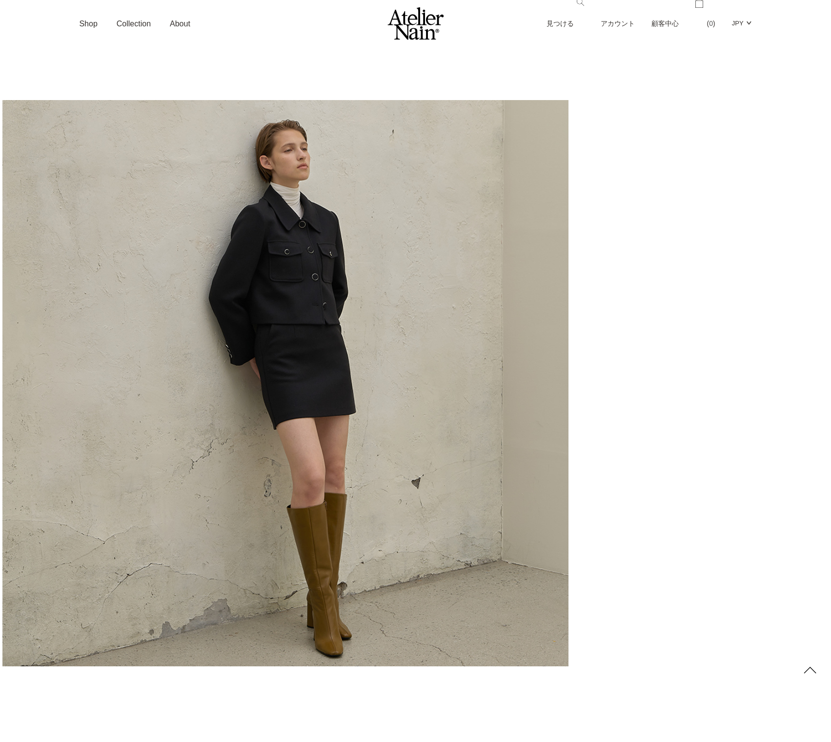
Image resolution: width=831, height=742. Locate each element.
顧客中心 (665, 23)
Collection (134, 24)
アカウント (618, 23)
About (180, 24)
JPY (738, 23)
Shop (88, 24)
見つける (565, 13)
